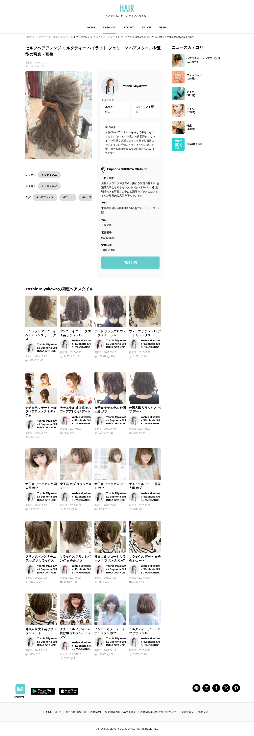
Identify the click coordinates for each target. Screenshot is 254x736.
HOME (91, 27)
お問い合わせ (53, 711)
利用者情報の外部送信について (158, 711)
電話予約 (130, 262)
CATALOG (109, 27)
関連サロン (187, 711)
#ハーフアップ (90, 197)
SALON (146, 27)
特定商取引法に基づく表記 (120, 711)
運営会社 (203, 711)
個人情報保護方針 (75, 711)
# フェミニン (49, 185)
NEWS (163, 27)
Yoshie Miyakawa (135, 86)
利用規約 (95, 711)
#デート (67, 197)
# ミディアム (49, 174)
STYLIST (128, 27)
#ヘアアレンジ (45, 197)
